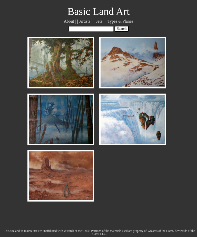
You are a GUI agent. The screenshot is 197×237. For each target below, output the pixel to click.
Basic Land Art (98, 11)
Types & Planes (120, 21)
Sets (98, 21)
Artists (84, 21)
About (69, 21)
